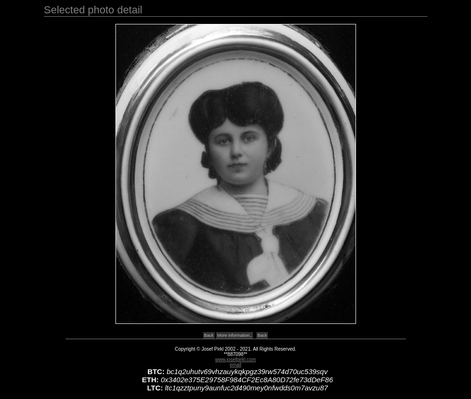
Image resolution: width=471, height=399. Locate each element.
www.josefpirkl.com (235, 359)
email (235, 364)
